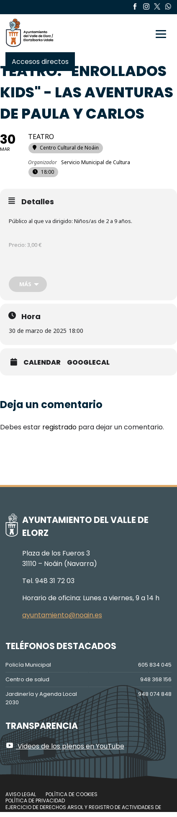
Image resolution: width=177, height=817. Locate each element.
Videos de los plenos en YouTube (64, 746)
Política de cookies (71, 794)
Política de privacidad (35, 800)
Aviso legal (20, 794)
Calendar (42, 362)
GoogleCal (88, 362)
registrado (59, 427)
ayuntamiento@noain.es (62, 615)
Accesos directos (40, 61)
